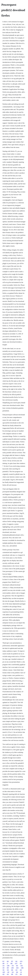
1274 (21, 961)
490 (12, 974)
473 (16, 974)
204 (17, 972)
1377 (16, 963)
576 (13, 965)
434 (21, 970)
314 (3, 965)
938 (12, 970)
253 (16, 970)
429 (3, 974)
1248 (8, 965)
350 (21, 974)
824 (17, 965)
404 (3, 963)
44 (21, 972)
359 (3, 967)
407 (8, 972)
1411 (21, 965)
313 (13, 972)
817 (3, 961)
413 (21, 963)
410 (8, 974)
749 (8, 970)
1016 (17, 967)
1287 (4, 972)
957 (12, 961)
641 (16, 961)
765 (3, 970)
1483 (22, 967)
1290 (12, 967)
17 (7, 963)
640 (8, 967)
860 (11, 963)
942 (8, 961)
